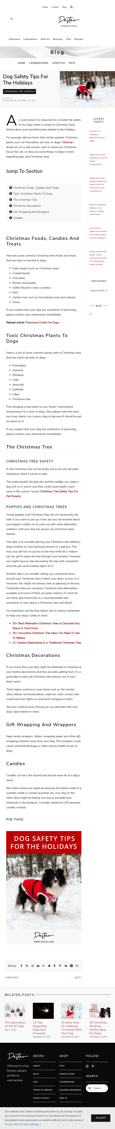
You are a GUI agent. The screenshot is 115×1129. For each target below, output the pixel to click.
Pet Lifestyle (27, 91)
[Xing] (71, 966)
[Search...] (97, 1088)
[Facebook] (21, 966)
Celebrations (67, 1082)
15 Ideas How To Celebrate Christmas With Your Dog (71, 1028)
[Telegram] (49, 966)
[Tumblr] (54, 966)
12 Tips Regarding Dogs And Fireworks (40, 1028)
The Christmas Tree (23, 200)
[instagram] (87, 1066)
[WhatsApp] (43, 966)
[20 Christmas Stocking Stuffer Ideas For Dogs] (99, 1004)
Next (78, 977)
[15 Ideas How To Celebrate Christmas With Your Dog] (71, 1004)
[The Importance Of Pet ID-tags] (15, 1004)
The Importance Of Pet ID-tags (15, 1024)
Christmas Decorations (25, 206)
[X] (27, 966)
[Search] (90, 1088)
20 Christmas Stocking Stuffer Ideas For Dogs (98, 1028)
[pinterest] (92, 1066)
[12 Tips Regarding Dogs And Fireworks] (43, 1004)
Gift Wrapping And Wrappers (29, 212)
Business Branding (70, 1090)
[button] (71, 7)
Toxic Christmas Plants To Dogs (30, 194)
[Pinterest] (60, 966)
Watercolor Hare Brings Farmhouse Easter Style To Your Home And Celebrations (98, 184)
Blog (36, 1074)
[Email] (77, 966)
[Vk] (66, 966)
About (36, 1066)
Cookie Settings (31, 1124)
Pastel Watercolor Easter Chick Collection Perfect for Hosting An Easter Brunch (98, 258)
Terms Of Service (42, 1090)
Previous (12, 977)
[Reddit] (32, 966)
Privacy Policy (41, 1098)
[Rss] (91, 314)
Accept (101, 1118)
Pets (62, 1066)
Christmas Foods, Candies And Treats (34, 188)
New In (63, 1098)
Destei (9, 98)
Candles (16, 218)
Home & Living (67, 1074)
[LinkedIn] (38, 966)
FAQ (35, 1082)
